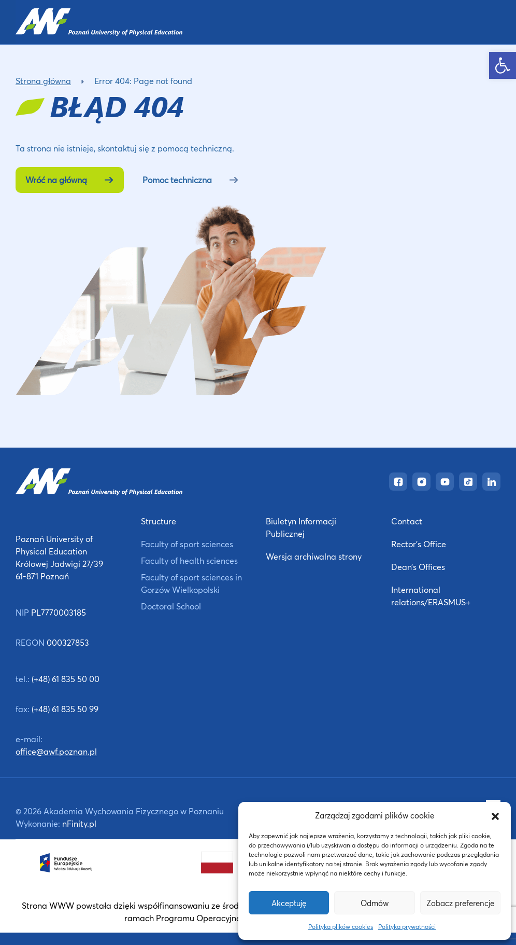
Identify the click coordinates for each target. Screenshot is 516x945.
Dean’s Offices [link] (418, 566)
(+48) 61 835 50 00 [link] (65, 678)
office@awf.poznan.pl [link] (56, 751)
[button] (495, 815)
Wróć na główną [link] (69, 179)
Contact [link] (406, 521)
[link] (502, 65)
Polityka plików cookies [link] (340, 926)
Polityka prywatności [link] (407, 926)
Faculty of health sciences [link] (189, 560)
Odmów (375, 903)
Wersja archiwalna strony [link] (314, 556)
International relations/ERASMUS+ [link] (430, 595)
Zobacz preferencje (460, 903)
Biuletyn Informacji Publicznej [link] (301, 527)
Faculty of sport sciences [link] (187, 543)
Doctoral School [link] (171, 606)
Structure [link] (158, 521)
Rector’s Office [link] (418, 543)
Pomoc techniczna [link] (190, 179)
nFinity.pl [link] (79, 823)
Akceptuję (288, 903)
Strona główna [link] (43, 80)
